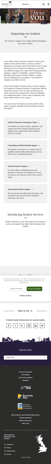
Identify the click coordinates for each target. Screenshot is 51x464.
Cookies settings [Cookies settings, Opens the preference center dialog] (25, 295)
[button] (43, 4)
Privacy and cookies (25, 372)
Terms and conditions (25, 377)
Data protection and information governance (25, 415)
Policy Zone (25, 423)
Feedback (25, 380)
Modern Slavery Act (25, 420)
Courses (26, 4)
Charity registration (25, 417)
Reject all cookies (16, 288)
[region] (25, 288)
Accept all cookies (34, 288)
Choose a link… (25, 357)
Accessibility (25, 374)
